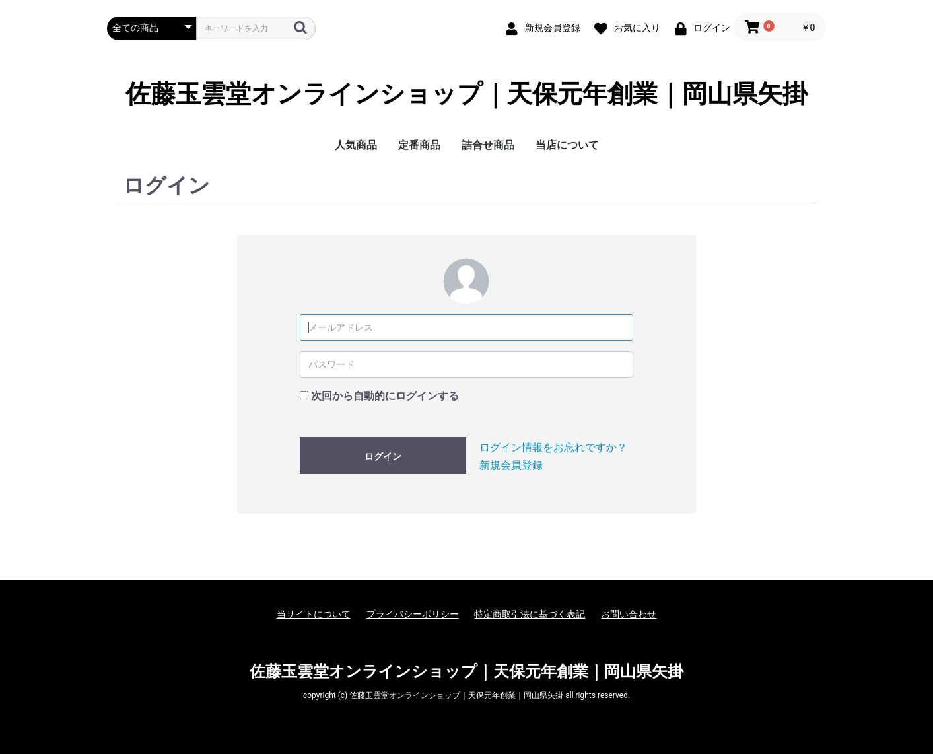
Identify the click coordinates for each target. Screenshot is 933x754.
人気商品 (356, 145)
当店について (567, 145)
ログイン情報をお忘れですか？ (553, 447)
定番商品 (419, 145)
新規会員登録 (511, 465)
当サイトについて (314, 614)
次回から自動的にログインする (385, 396)
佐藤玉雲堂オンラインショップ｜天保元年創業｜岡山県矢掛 (466, 94)
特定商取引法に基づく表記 (529, 614)
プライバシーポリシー (412, 614)
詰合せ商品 (488, 145)
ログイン (382, 456)
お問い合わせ (628, 614)
